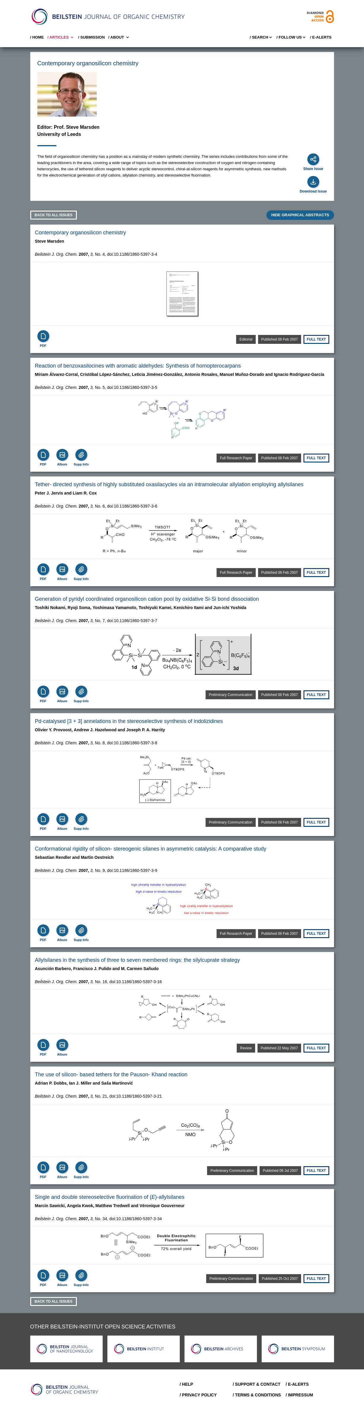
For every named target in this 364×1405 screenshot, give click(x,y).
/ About (119, 37)
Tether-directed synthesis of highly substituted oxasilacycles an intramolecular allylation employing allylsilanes (169, 484)
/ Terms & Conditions (257, 1395)
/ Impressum (299, 1395)
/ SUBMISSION (91, 37)
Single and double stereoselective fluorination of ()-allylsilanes (110, 1197)
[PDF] (43, 336)
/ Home (37, 37)
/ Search (261, 37)
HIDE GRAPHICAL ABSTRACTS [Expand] (300, 215)
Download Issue (313, 191)
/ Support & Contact (256, 1384)
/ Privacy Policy (198, 1395)
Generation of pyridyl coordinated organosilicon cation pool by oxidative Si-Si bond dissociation (147, 599)
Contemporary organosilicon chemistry (80, 233)
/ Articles (61, 37)
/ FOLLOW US (291, 37)
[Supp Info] (81, 455)
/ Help (186, 1384)
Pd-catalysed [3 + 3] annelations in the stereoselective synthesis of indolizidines (129, 721)
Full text (316, 339)
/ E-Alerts (320, 37)
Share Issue (313, 169)
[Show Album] (62, 455)
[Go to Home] (64, 1389)
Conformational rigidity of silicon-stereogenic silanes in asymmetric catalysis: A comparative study (150, 849)
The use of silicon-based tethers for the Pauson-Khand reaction (111, 1074)
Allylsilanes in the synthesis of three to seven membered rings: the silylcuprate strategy (137, 960)
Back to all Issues (54, 215)
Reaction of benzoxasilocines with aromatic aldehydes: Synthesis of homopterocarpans (138, 366)
